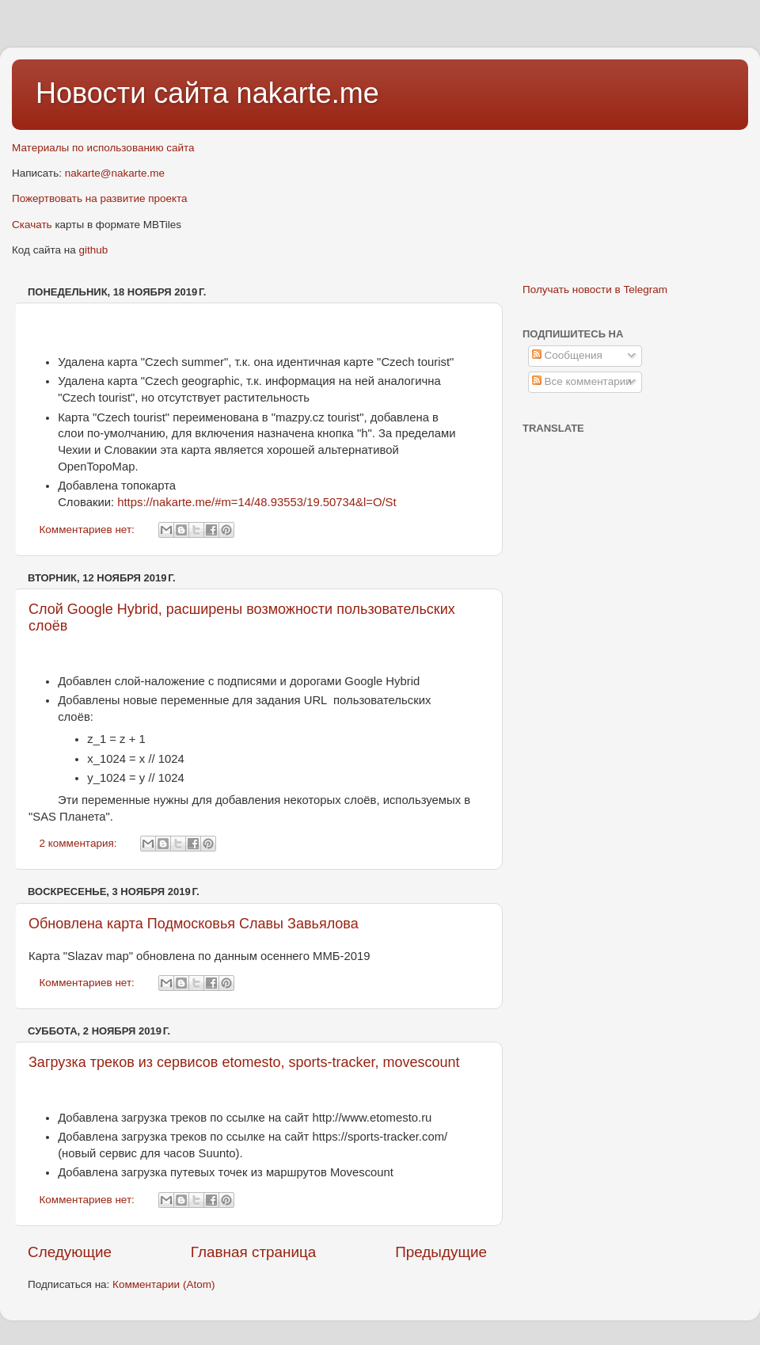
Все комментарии (582, 381)
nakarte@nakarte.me (115, 173)
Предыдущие (441, 1252)
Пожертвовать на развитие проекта (100, 198)
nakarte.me (308, 93)
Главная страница (254, 1252)
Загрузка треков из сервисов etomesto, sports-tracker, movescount (244, 1062)
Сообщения (567, 355)
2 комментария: (80, 843)
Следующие (70, 1252)
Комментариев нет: (89, 529)
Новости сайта (136, 93)
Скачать (32, 225)
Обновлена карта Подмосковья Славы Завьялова (193, 924)
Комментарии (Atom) (163, 1284)
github (93, 250)
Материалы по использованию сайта (103, 148)
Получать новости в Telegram (594, 289)
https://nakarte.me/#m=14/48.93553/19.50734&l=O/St (256, 502)
